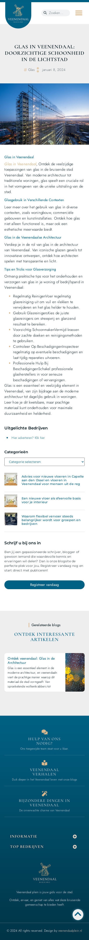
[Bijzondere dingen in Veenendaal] (44, 793)
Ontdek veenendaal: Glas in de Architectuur (31, 660)
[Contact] (44, 732)
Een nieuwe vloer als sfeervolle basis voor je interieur (51, 500)
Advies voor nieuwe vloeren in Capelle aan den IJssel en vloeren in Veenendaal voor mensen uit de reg (53, 480)
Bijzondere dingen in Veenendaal (44, 802)
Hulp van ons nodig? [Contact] (44, 741)
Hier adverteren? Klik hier (28, 438)
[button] (79, 13)
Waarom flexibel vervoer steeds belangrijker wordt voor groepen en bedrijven (51, 520)
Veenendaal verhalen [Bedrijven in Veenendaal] (44, 772)
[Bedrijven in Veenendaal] (44, 763)
